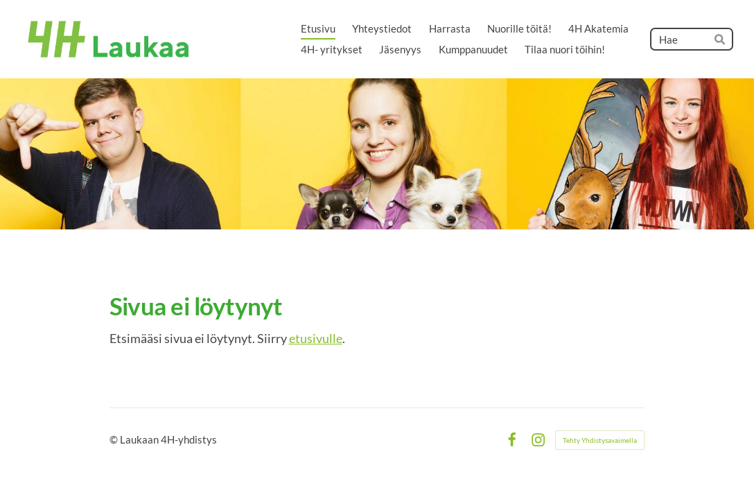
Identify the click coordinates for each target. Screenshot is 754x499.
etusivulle (315, 338)
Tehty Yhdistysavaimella (600, 440)
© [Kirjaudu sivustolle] (114, 439)
